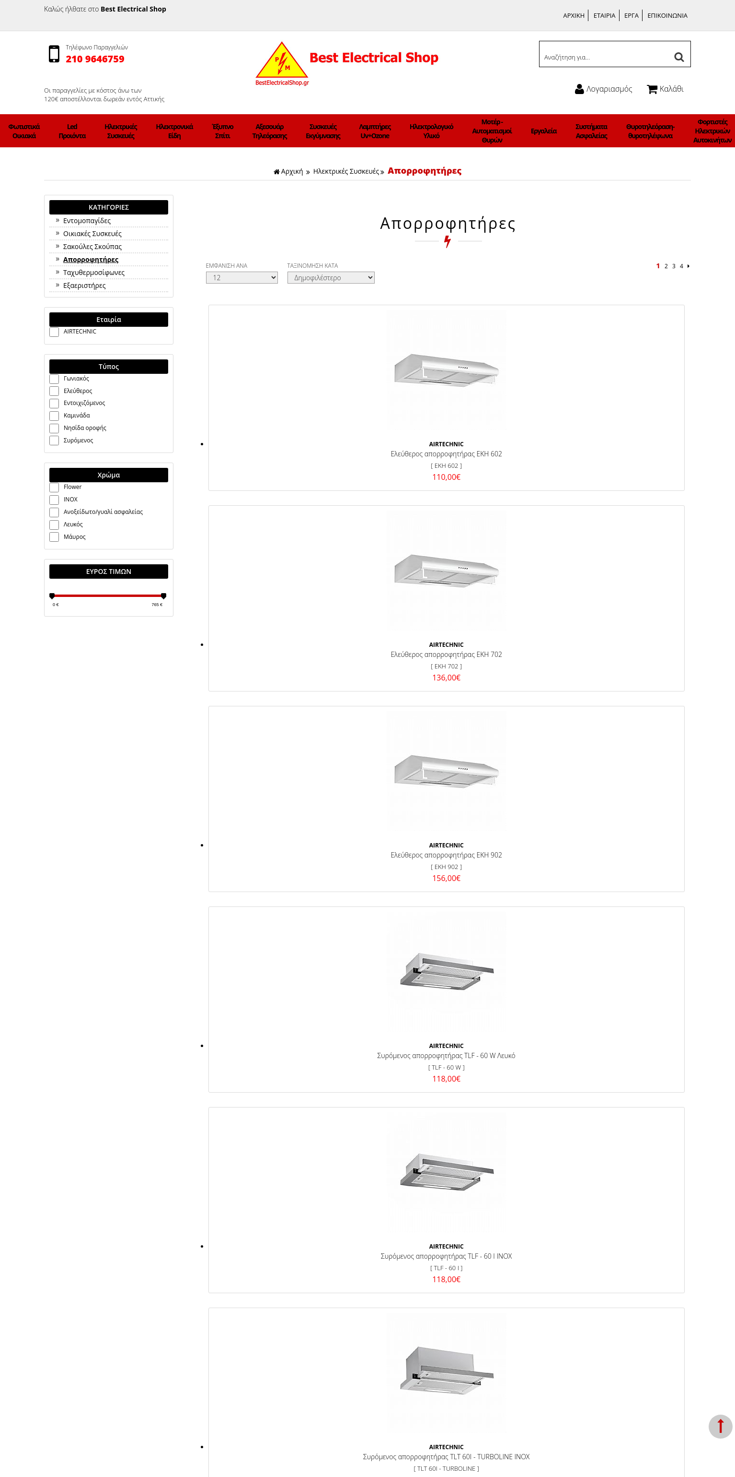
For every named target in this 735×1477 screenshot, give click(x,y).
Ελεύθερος (78, 391)
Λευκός (73, 524)
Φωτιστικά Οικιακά (104, 131)
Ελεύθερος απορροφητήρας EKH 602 (265, 445)
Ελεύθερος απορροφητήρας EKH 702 (385, 445)
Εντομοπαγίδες (82, 220)
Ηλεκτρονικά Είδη (215, 131)
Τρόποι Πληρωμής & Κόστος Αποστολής (285, 1232)
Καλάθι (665, 89)
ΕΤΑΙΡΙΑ (605, 15)
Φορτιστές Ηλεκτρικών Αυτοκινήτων (629, 130)
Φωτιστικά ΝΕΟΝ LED (672, 130)
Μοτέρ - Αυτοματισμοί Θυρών (457, 130)
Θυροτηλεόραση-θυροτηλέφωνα (577, 131)
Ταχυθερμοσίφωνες (89, 272)
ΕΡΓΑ (631, 15)
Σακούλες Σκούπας (88, 246)
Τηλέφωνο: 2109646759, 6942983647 (606, 1244)
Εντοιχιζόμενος (84, 403)
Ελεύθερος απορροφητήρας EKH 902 (506, 445)
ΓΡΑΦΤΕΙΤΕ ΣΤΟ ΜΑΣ (369, 1023)
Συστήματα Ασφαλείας (531, 131)
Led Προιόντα (139, 131)
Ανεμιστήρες (65, 130)
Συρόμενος (78, 440)
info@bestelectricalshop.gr (608, 1298)
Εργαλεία (495, 130)
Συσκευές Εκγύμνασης (327, 131)
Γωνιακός (76, 378)
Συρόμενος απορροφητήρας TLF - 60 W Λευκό (626, 445)
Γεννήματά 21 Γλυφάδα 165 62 (595, 1232)
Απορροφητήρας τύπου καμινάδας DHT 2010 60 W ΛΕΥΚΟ (626, 825)
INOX (71, 499)
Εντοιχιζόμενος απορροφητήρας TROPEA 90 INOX (264, 825)
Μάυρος (75, 537)
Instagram (411, 1244)
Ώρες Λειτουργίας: (576, 1264)
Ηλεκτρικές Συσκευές (175, 131)
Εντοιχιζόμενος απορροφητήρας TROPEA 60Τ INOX (385, 825)
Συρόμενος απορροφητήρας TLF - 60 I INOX (264, 635)
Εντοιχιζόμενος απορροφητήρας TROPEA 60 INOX (626, 635)
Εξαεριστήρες (79, 285)
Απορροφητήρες (424, 170)
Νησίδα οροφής (85, 428)
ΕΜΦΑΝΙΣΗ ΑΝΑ (226, 266)
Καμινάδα (77, 415)
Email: (558, 1298)
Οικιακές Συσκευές (88, 233)
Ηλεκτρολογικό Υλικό (409, 131)
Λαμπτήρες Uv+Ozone (367, 131)
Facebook (410, 1232)
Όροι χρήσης (244, 1244)
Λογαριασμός (603, 89)
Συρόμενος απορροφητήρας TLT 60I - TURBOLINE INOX (385, 635)
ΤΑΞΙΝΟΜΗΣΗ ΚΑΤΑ (312, 266)
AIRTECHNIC (80, 331)
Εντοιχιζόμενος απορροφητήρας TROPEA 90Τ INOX (506, 825)
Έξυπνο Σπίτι (251, 131)
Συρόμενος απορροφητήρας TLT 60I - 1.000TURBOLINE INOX (505, 635)
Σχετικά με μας (247, 1255)
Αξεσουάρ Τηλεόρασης (286, 131)
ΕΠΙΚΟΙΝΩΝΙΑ (667, 15)
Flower (72, 487)
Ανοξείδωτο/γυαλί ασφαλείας (103, 512)
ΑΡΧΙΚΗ (574, 15)
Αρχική (288, 171)
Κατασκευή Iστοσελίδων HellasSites (442, 1459)
